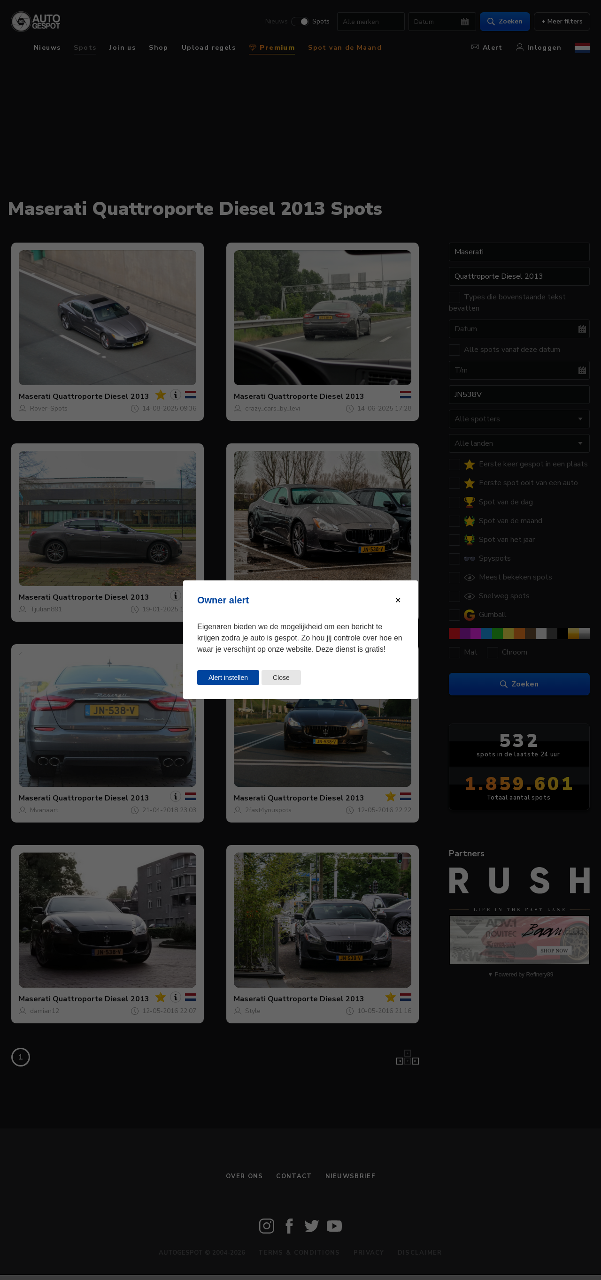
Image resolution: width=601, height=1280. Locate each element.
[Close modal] (398, 600)
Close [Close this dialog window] (281, 677)
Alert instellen (228, 677)
